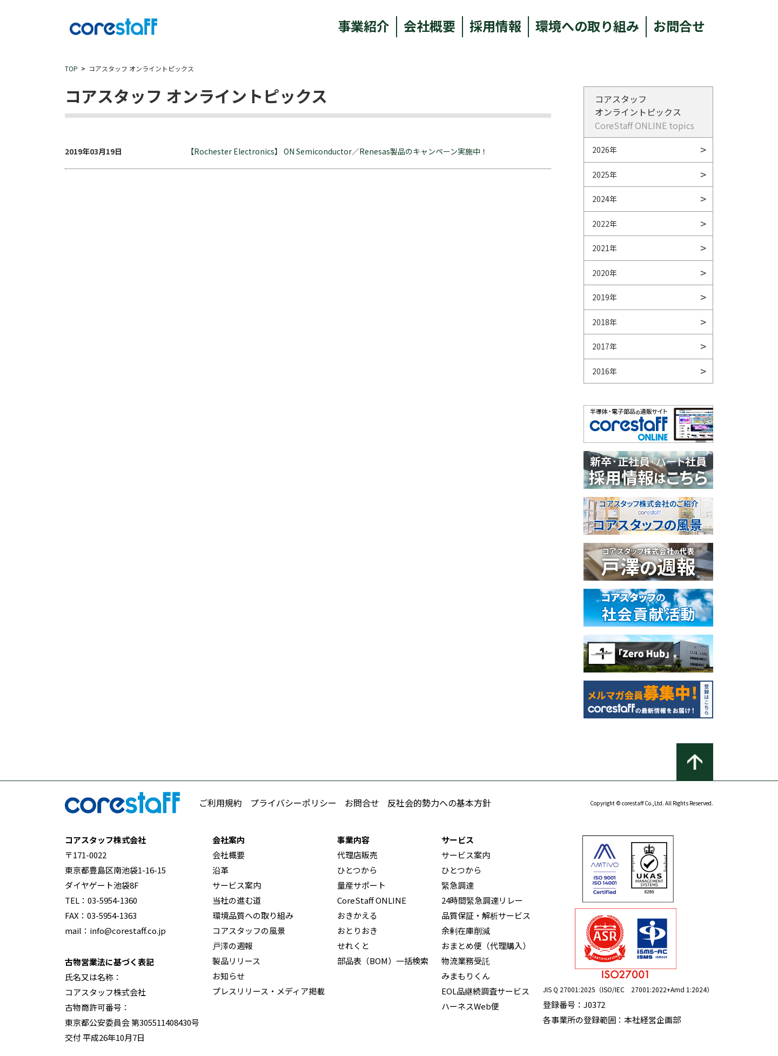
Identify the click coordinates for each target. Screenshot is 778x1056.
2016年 (604, 371)
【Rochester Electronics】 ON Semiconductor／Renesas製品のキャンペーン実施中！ (337, 151)
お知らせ (228, 975)
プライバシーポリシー (293, 802)
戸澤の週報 (232, 945)
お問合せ (679, 25)
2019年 (604, 297)
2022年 (604, 223)
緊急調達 (457, 885)
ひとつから (357, 870)
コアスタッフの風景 (248, 930)
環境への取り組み (587, 25)
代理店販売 (357, 854)
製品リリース (236, 960)
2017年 (604, 346)
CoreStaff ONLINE (371, 900)
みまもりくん (465, 975)
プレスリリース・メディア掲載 (268, 991)
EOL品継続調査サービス (485, 991)
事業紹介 (364, 25)
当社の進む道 (236, 900)
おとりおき (357, 930)
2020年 (604, 272)
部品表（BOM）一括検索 (382, 960)
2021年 (604, 248)
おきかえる (357, 915)
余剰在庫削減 (465, 930)
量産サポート (361, 885)
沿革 (220, 870)
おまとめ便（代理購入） (486, 945)
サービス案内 (236, 885)
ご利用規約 (220, 802)
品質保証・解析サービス (486, 915)
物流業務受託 (465, 960)
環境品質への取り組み (252, 915)
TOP (71, 68)
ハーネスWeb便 (470, 1006)
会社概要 (429, 25)
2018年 (604, 322)
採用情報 (495, 25)
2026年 (604, 149)
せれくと (353, 945)
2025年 (604, 174)
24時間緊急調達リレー (482, 900)
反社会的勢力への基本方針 (439, 802)
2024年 (604, 198)
